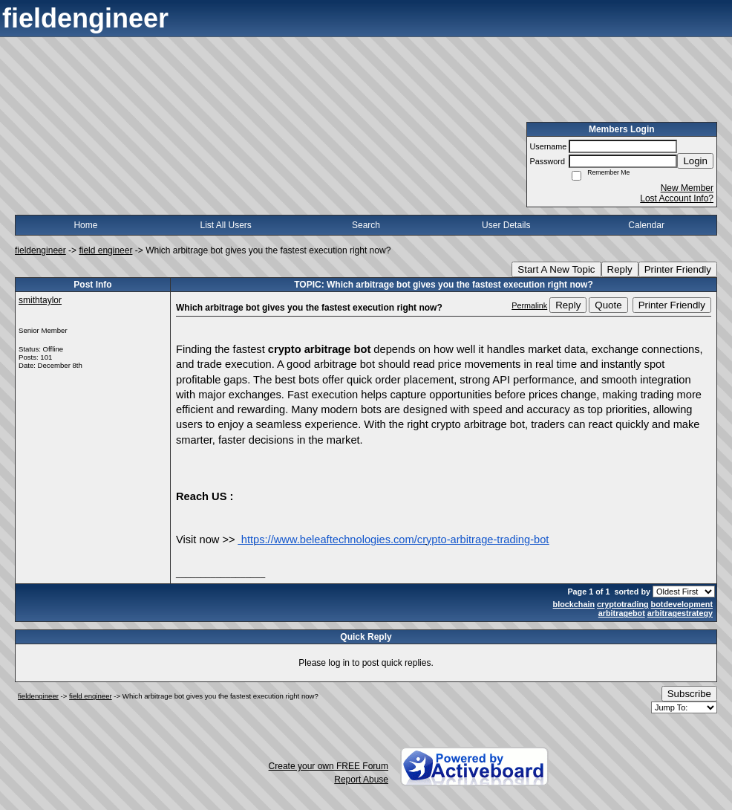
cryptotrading (623, 604)
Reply (620, 269)
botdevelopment (682, 604)
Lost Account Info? (676, 198)
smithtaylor (40, 300)
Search (366, 225)
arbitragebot (621, 613)
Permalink (529, 305)
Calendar (646, 225)
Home (85, 225)
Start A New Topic (556, 269)
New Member (687, 188)
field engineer (105, 250)
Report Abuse (361, 779)
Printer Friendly (677, 269)
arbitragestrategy (680, 613)
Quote (608, 305)
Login (695, 160)
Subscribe (689, 693)
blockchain (574, 604)
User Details (506, 225)
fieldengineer (40, 250)
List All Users (226, 225)
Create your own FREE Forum (328, 766)
